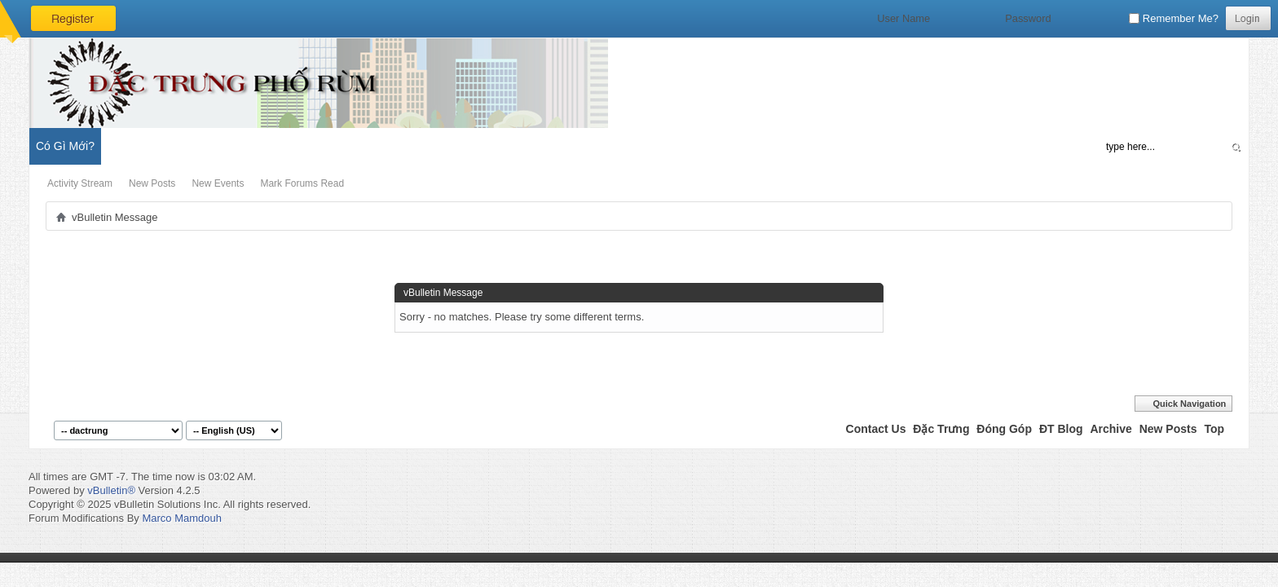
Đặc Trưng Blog (213, 145)
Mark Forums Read (302, 183)
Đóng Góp (1004, 428)
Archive (1110, 428)
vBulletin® (111, 490)
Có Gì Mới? (65, 145)
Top (1214, 428)
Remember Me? (1174, 18)
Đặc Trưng (941, 428)
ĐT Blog (1061, 428)
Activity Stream (79, 183)
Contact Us (876, 428)
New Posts (152, 183)
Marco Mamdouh (182, 518)
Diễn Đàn (134, 145)
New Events (218, 183)
